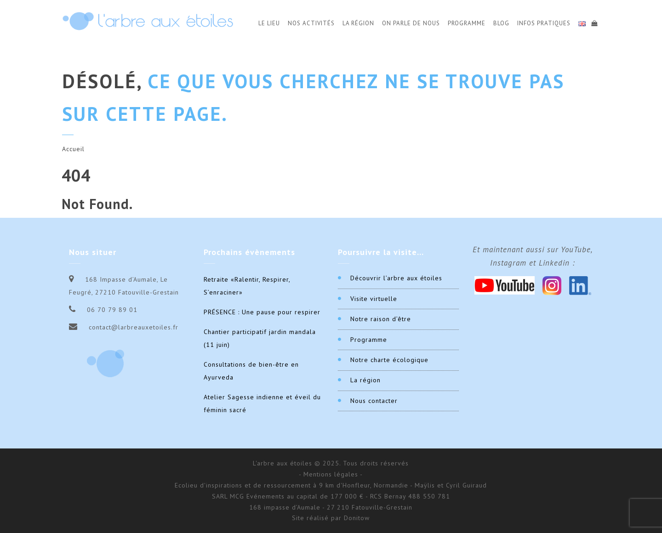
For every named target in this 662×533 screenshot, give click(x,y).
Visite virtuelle (373, 299)
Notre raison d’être (380, 319)
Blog (501, 23)
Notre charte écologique (389, 360)
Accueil (73, 149)
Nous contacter (374, 401)
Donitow (357, 518)
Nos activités (311, 23)
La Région (358, 23)
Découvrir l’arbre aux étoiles (396, 278)
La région (365, 380)
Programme (466, 23)
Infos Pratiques (544, 23)
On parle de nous (411, 23)
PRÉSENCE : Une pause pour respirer (262, 312)
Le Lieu (269, 23)
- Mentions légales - (331, 474)
